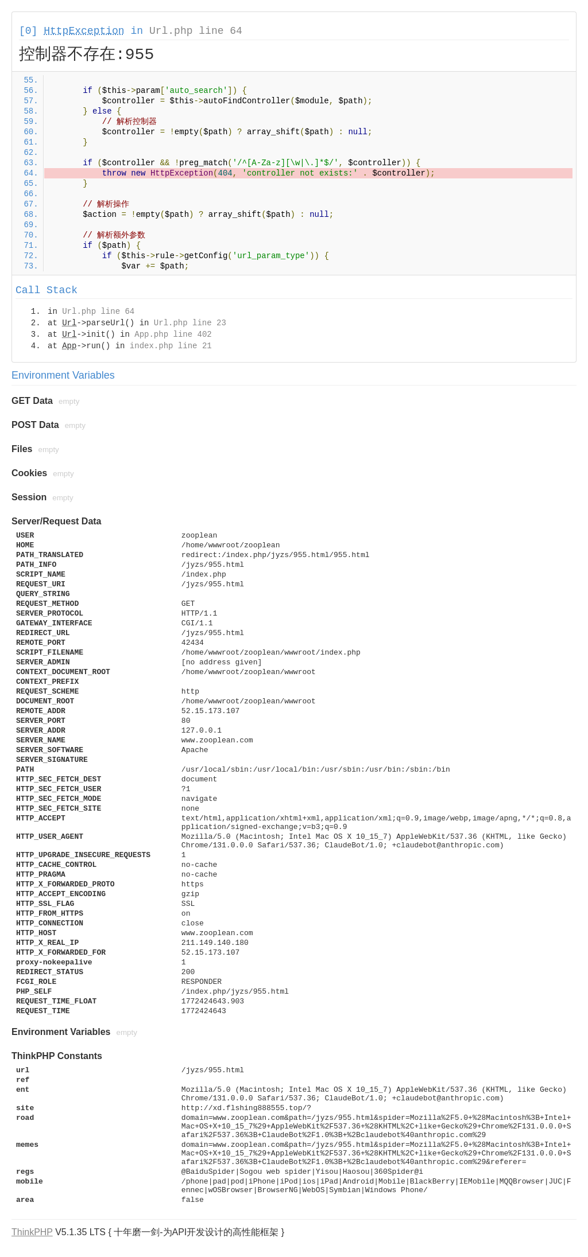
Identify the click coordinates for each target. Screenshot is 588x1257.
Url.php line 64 (195, 31)
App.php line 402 (172, 334)
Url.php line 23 (190, 323)
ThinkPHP (32, 1232)
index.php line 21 (171, 346)
